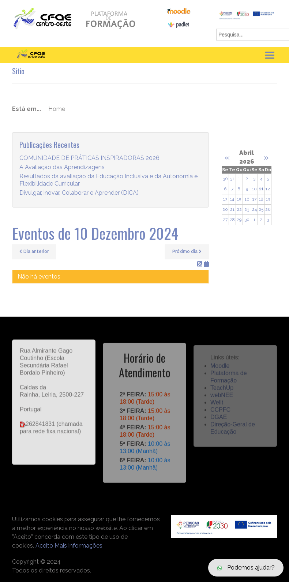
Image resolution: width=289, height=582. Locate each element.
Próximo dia (187, 251)
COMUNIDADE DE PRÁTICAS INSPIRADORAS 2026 (89, 158)
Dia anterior (34, 251)
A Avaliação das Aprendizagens (62, 167)
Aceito (44, 545)
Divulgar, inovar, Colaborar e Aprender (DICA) (79, 193)
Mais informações (78, 545)
